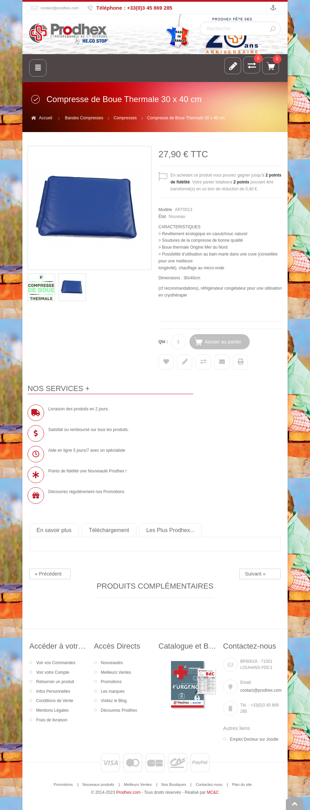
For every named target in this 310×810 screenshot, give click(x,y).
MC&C (213, 792)
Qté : (163, 341)
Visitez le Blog (114, 700)
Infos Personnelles (53, 691)
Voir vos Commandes (55, 662)
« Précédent (48, 574)
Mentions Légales (52, 710)
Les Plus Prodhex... (170, 530)
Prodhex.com (128, 792)
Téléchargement (109, 530)
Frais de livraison (52, 720)
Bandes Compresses (84, 118)
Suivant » (255, 574)
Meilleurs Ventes (116, 672)
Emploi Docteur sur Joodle (254, 739)
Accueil (45, 118)
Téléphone (109, 8)
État (162, 216)
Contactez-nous (209, 784)
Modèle (165, 209)
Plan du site (242, 784)
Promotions (111, 681)
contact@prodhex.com (60, 8)
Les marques (113, 691)
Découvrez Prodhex (119, 710)
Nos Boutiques (174, 784)
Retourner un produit (55, 681)
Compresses (125, 118)
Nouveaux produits (98, 784)
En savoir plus (54, 530)
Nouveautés (112, 662)
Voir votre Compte (52, 672)
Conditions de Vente (54, 700)
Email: (246, 682)
